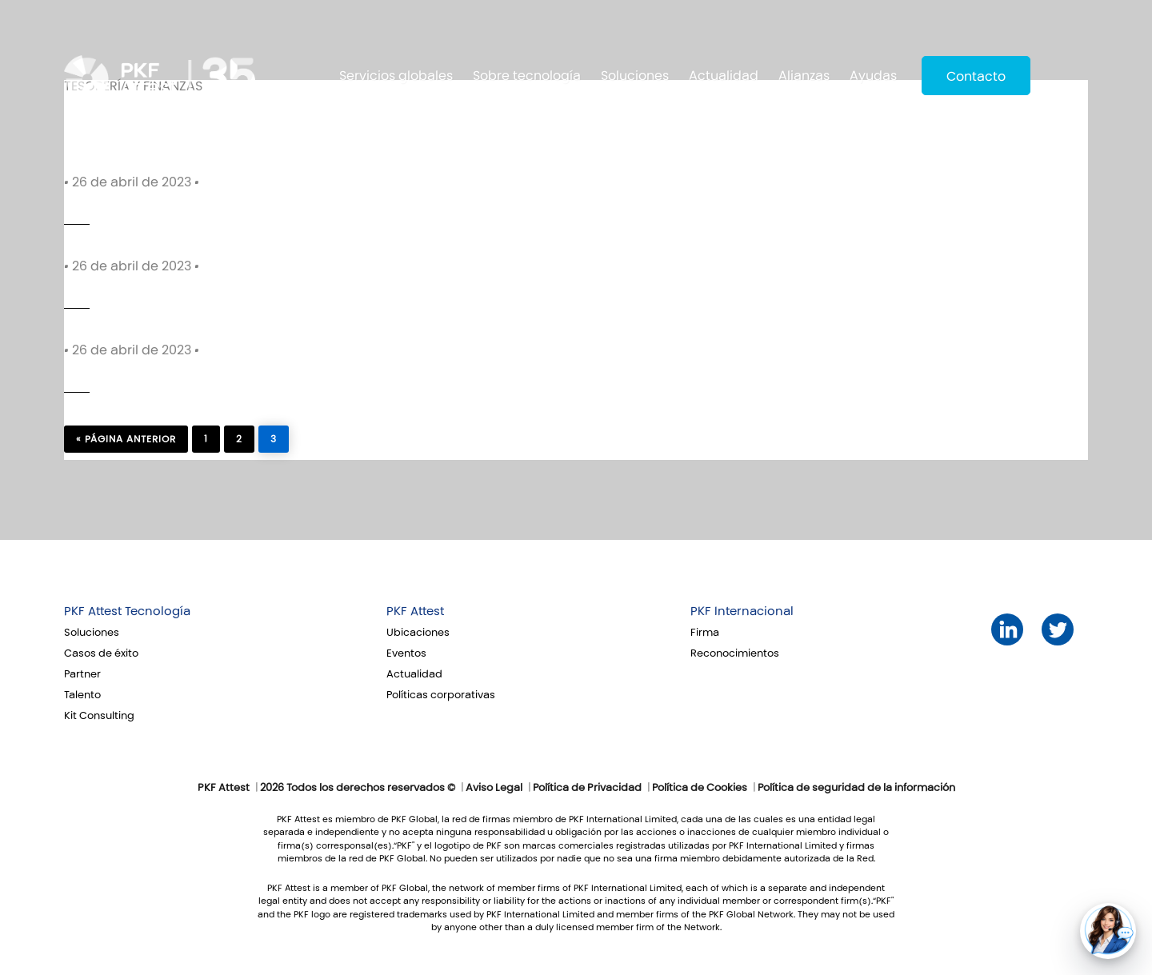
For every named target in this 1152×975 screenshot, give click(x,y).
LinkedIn (1008, 630)
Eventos (406, 653)
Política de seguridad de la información (856, 787)
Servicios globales (396, 75)
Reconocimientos (734, 653)
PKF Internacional (742, 611)
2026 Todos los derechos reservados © (357, 787)
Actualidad (723, 75)
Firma (704, 632)
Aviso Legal (494, 787)
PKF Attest (415, 611)
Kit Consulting (99, 715)
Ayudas (873, 75)
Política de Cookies (699, 787)
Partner (82, 674)
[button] (1108, 931)
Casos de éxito (101, 653)
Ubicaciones (418, 632)
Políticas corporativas (440, 695)
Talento (82, 695)
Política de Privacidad (587, 787)
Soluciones (635, 75)
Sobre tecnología (527, 75)
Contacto (976, 76)
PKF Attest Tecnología (127, 611)
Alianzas (804, 75)
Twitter (1058, 630)
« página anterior (126, 439)
